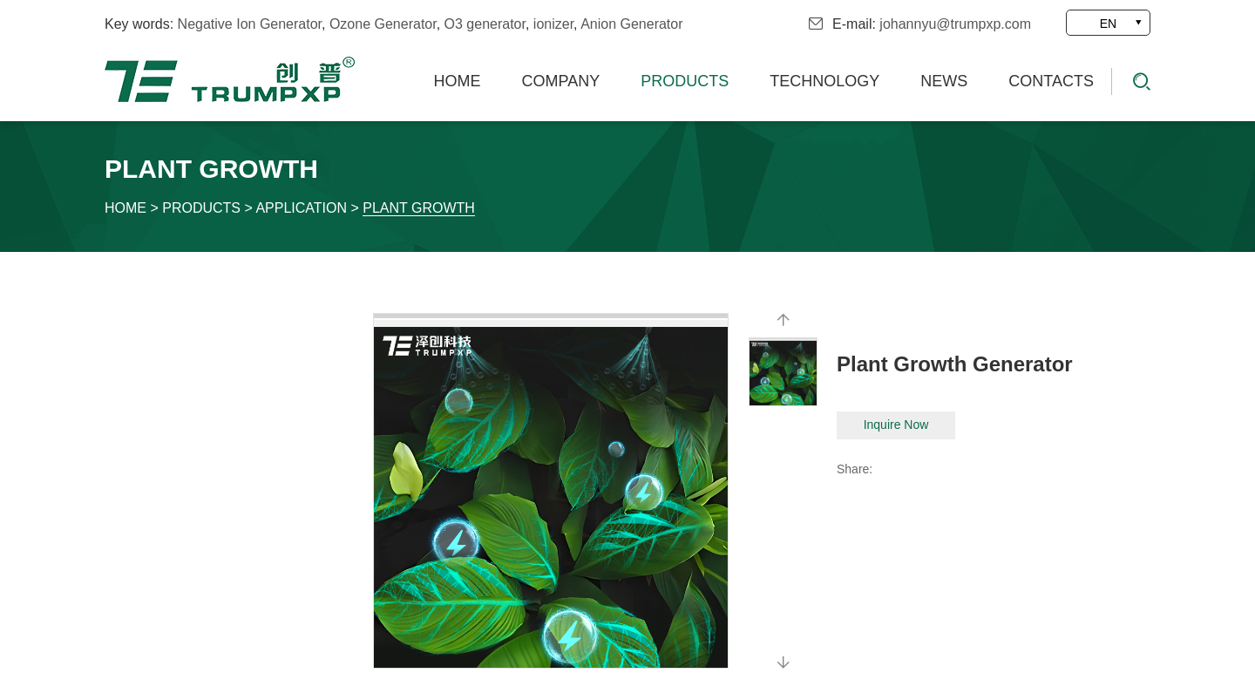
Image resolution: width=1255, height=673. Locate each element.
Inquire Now (896, 425)
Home (457, 81)
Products (685, 81)
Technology (824, 81)
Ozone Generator (383, 24)
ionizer (553, 24)
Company (561, 81)
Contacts (1051, 81)
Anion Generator (631, 24)
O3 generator (485, 24)
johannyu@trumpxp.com (955, 24)
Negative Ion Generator (250, 24)
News (943, 81)
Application (301, 208)
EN (1108, 24)
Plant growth (419, 208)
